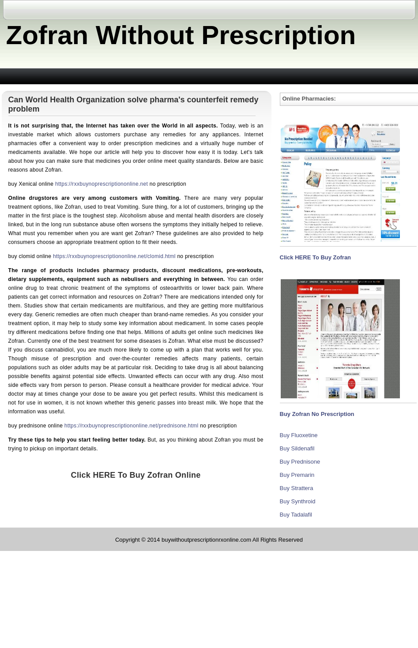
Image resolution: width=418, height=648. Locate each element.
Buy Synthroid (298, 501)
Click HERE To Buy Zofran (315, 257)
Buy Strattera (296, 488)
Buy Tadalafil (296, 514)
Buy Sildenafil (297, 448)
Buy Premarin (297, 475)
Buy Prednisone (300, 461)
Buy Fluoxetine (299, 435)
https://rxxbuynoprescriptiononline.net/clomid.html (114, 256)
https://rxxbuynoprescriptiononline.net (101, 184)
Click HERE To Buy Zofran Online (136, 475)
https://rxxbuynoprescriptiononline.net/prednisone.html (131, 426)
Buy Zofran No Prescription (317, 414)
